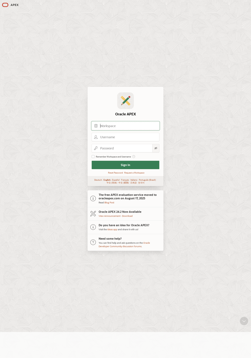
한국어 (141, 182)
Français (125, 179)
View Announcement (109, 215)
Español (116, 179)
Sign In (125, 165)
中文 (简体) (112, 182)
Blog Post (109, 202)
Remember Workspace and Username (113, 156)
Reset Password (115, 172)
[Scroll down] (244, 323)
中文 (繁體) (124, 182)
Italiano (134, 179)
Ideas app (112, 229)
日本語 (133, 182)
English (107, 179)
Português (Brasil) (147, 179)
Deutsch (98, 179)
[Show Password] (155, 148)
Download (127, 215)
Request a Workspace (134, 172)
